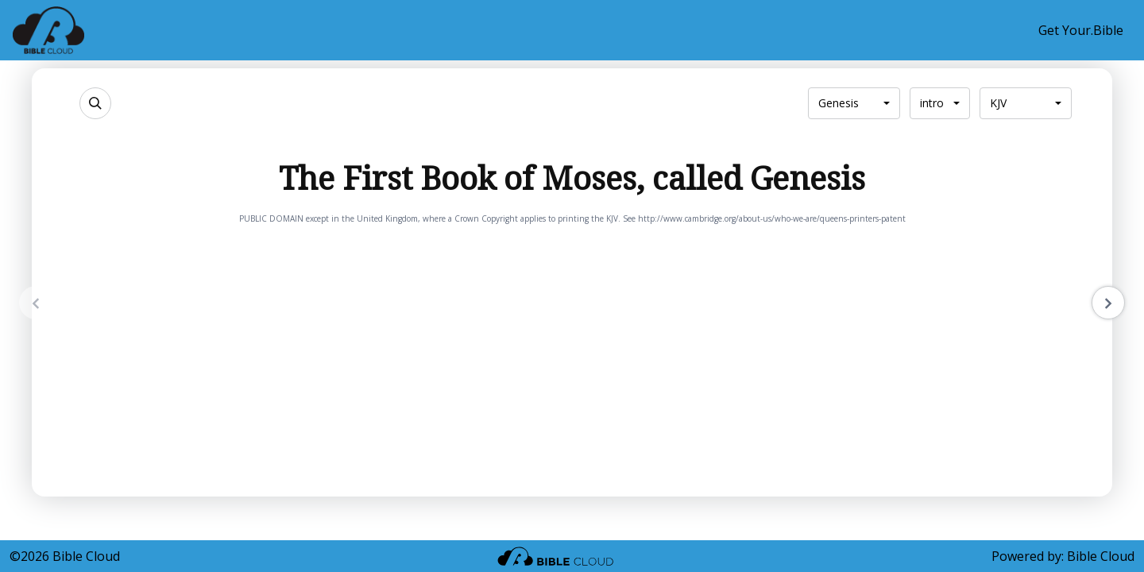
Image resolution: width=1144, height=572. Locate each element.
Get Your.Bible (1080, 30)
